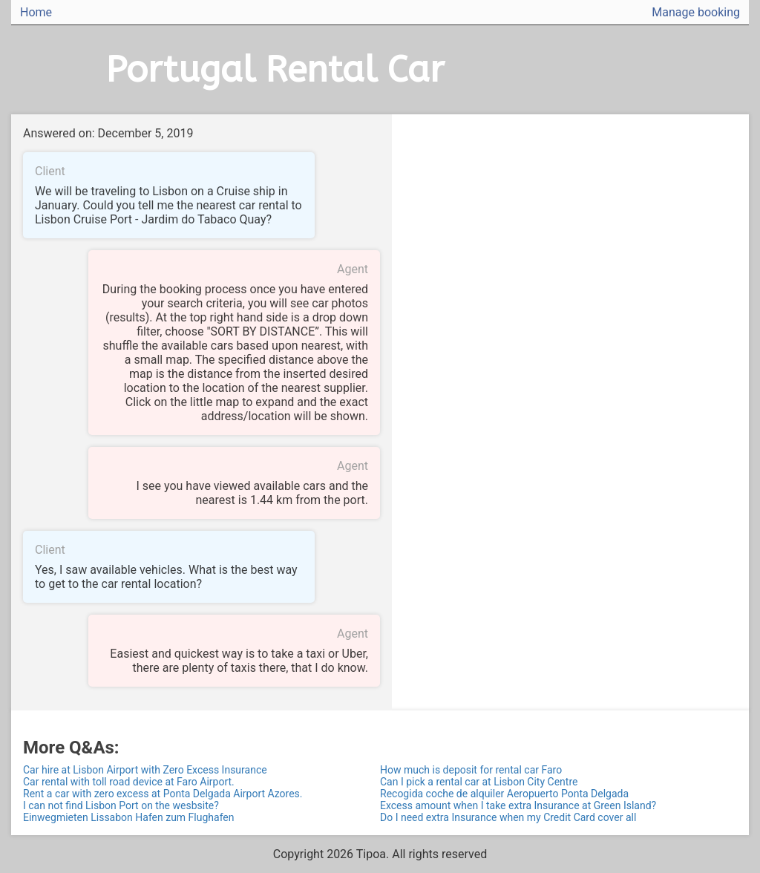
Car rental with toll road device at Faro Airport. (129, 782)
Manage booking (696, 12)
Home (36, 12)
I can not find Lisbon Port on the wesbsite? (121, 805)
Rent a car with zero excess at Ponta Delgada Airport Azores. (163, 794)
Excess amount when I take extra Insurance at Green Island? (518, 805)
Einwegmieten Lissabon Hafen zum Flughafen (129, 817)
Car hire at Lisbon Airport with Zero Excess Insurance (145, 770)
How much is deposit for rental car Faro (471, 770)
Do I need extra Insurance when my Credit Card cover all (508, 817)
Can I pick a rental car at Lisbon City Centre (478, 782)
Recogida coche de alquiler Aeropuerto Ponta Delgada (504, 794)
